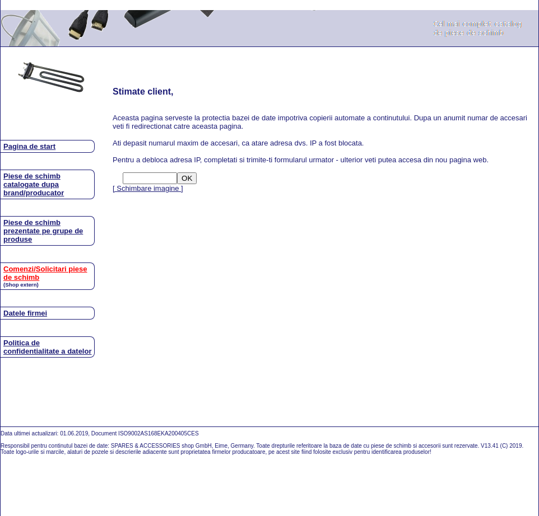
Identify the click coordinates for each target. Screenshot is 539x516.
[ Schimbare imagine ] (148, 188)
